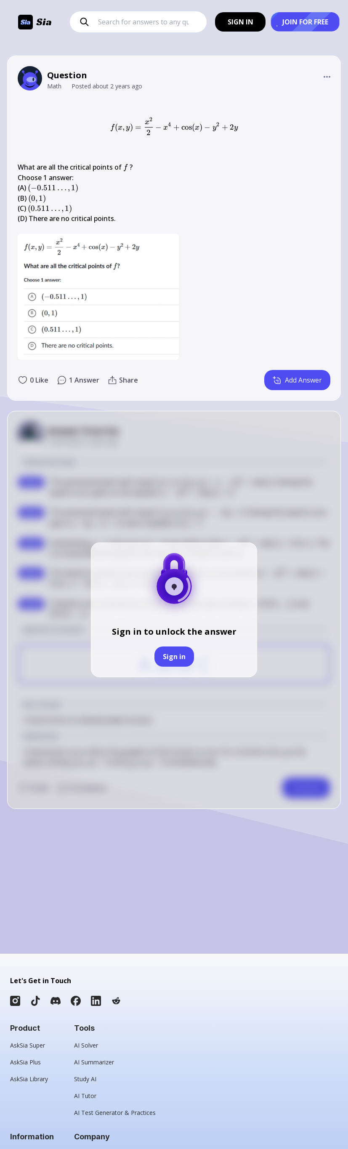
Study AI (85, 1079)
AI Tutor (85, 1096)
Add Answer (297, 380)
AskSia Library (29, 1079)
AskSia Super (27, 1045)
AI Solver (86, 1045)
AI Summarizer (94, 1062)
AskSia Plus (25, 1062)
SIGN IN (240, 22)
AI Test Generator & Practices (115, 1113)
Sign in (174, 656)
